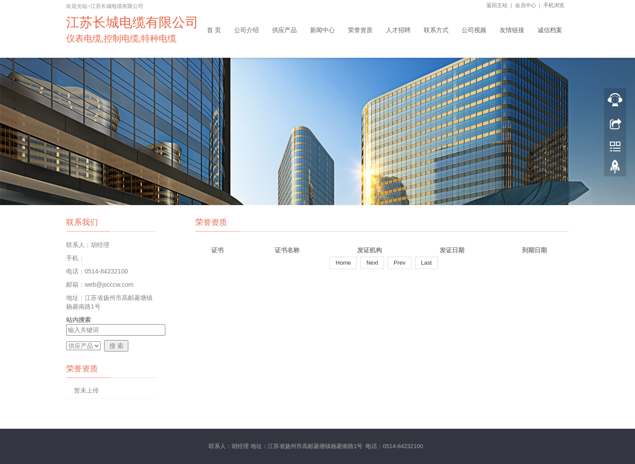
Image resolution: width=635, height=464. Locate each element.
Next (372, 262)
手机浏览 (553, 5)
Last (426, 262)
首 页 (214, 30)
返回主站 (497, 5)
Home (343, 262)
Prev (399, 262)
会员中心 (525, 5)
